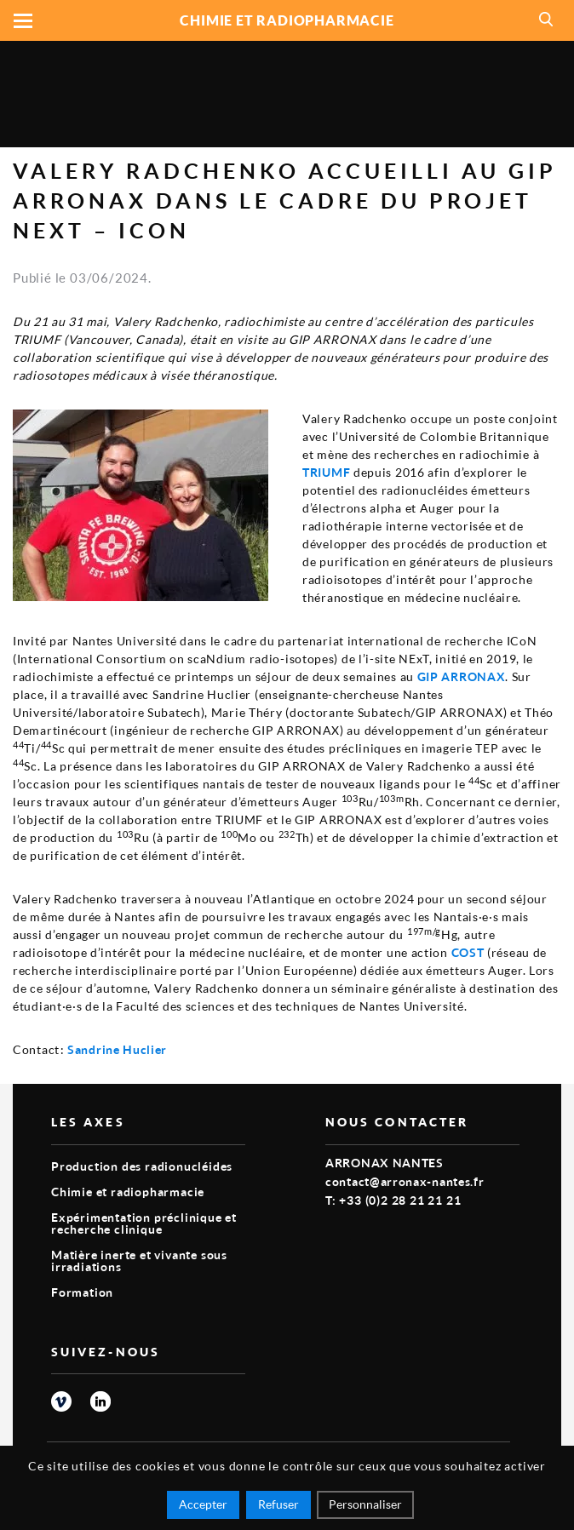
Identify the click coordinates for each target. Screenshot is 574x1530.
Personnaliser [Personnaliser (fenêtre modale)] (365, 1504)
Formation (82, 1292)
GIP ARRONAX (461, 676)
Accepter (203, 1504)
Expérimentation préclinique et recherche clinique (144, 1223)
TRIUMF (326, 472)
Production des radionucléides (141, 1166)
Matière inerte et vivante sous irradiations (139, 1260)
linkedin (100, 1401)
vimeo (61, 1401)
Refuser (278, 1504)
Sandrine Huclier (117, 1049)
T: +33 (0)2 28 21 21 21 (393, 1200)
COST (468, 952)
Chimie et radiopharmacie (127, 1191)
